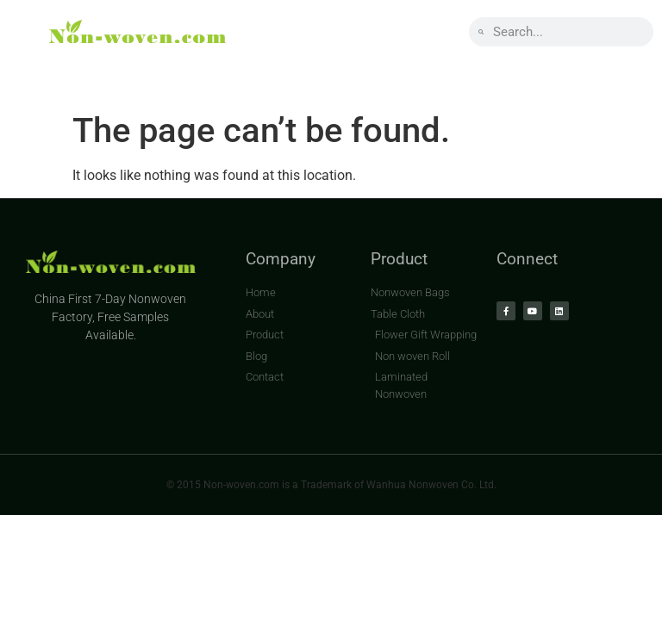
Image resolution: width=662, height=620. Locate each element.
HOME (55, 74)
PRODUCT (260, 74)
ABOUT (152, 74)
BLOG (364, 74)
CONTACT (465, 74)
